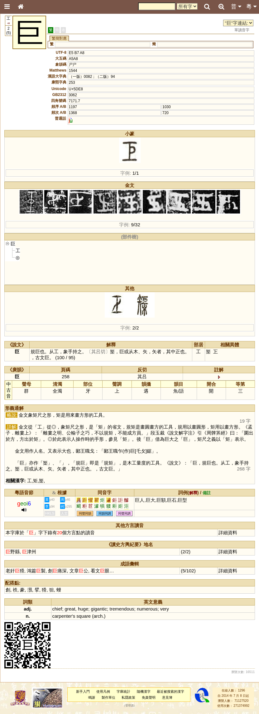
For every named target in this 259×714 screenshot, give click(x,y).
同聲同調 (124, 513)
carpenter (62, 616)
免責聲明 (149, 697)
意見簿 (167, 697)
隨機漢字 (144, 691)
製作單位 (108, 697)
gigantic (99, 608)
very (164, 608)
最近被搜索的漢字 (170, 691)
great (70, 608)
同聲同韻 (85, 513)
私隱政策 (128, 697)
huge (83, 608)
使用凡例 (103, 691)
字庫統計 (123, 691)
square (83, 616)
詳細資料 (227, 532)
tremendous (122, 608)
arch (98, 616)
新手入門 (83, 691)
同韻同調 (104, 513)
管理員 (129, 705)
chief (57, 608)
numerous (147, 608)
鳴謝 (91, 697)
